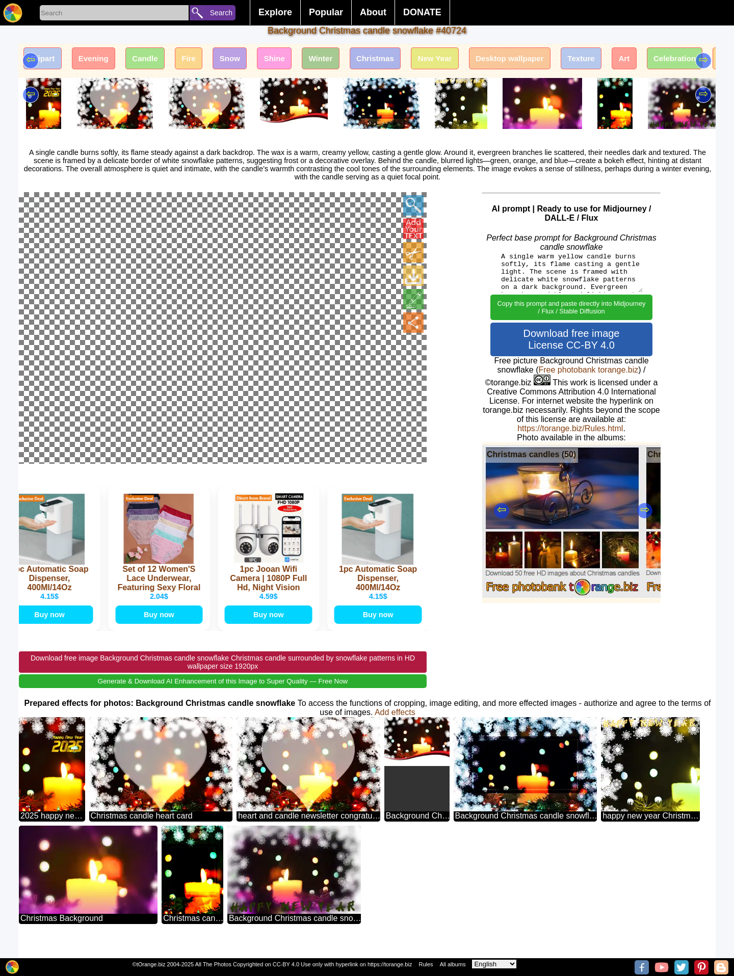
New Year (471, 60)
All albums (453, 964)
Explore (275, 12)
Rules (425, 964)
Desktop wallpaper (551, 60)
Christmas (406, 60)
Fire (203, 60)
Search (221, 13)
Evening (100, 60)
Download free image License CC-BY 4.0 (571, 339)
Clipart (45, 60)
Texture (628, 60)
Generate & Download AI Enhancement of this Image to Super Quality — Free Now (223, 694)
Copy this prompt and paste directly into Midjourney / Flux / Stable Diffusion (571, 307)
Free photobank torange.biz (589, 369)
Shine (296, 60)
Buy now (51, 626)
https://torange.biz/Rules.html (570, 428)
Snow (248, 60)
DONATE (422, 12)
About (373, 12)
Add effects (395, 725)
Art (675, 60)
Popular (326, 12)
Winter (347, 60)
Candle (155, 60)
